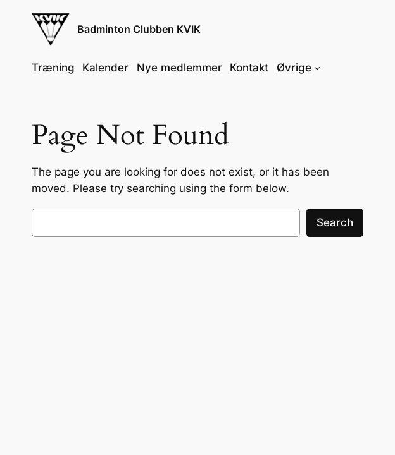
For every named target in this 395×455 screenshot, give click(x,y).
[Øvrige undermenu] (317, 67)
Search (335, 222)
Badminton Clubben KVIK (139, 29)
